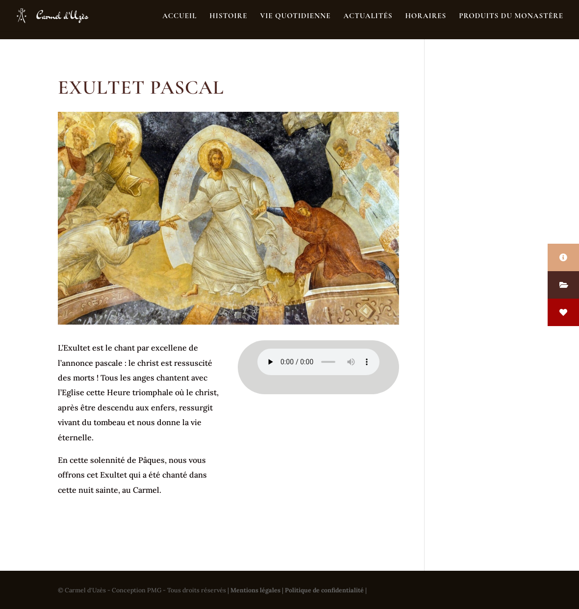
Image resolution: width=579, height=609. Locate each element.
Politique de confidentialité (324, 590)
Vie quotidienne (295, 16)
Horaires (425, 16)
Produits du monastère (511, 16)
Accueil (179, 16)
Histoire (228, 16)
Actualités (367, 16)
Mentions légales (255, 590)
